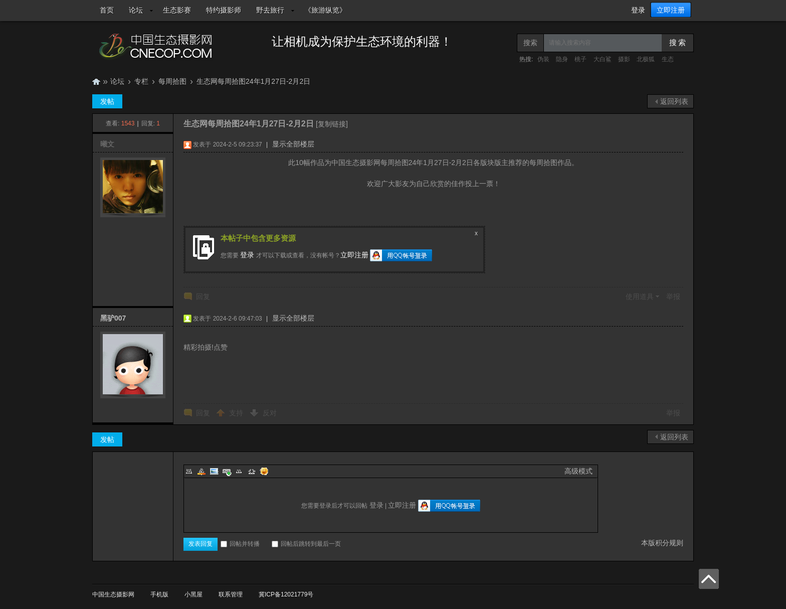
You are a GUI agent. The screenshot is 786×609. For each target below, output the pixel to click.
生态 (668, 59)
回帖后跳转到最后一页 (306, 543)
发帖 (107, 101)
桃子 (580, 59)
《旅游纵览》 (325, 10)
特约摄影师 (223, 10)
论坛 (136, 10)
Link (227, 471)
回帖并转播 (240, 543)
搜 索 (677, 43)
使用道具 (640, 296)
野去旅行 (270, 10)
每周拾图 (172, 81)
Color (202, 471)
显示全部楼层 (293, 144)
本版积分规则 (662, 543)
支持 (237, 413)
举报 (673, 296)
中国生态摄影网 (96, 81)
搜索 (530, 43)
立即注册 (671, 10)
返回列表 (674, 101)
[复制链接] (332, 124)
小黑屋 (193, 594)
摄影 (624, 59)
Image (214, 471)
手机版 (159, 594)
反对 (270, 413)
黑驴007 (113, 318)
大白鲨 (603, 59)
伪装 (543, 59)
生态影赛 (177, 10)
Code (252, 471)
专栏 (141, 81)
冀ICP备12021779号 (286, 594)
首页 (107, 10)
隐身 (562, 59)
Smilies (264, 471)
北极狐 (646, 59)
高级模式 (578, 471)
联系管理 (231, 594)
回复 (203, 296)
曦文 (107, 144)
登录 (638, 10)
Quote (239, 471)
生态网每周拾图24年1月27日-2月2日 (253, 81)
